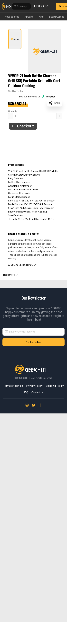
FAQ (25, 392)
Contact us (37, 392)
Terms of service (13, 385)
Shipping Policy (55, 385)
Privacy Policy (34, 385)
